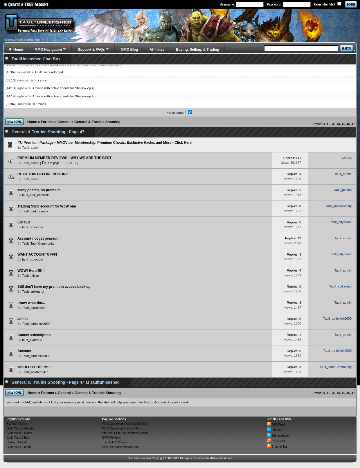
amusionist (27, 80)
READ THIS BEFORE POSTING (42, 174)
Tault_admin (30, 163)
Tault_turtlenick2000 (36, 323)
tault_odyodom (32, 227)
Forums (47, 122)
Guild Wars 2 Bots (18, 437)
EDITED (23, 222)
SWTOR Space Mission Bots (120, 447)
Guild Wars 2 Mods (19, 447)
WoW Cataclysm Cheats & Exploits (124, 423)
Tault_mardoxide (34, 307)
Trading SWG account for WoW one (46, 206)
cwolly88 (25, 72)
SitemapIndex (278, 435)
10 (74, 163)
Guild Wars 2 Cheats (20, 428)
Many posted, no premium (39, 190)
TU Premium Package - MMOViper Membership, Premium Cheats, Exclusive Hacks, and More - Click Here (105, 143)
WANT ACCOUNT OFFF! (37, 254)
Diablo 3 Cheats (17, 442)
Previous (319, 124)
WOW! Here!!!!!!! (31, 271)
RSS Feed (276, 424)
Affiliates (157, 50)
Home (32, 122)
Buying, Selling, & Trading (197, 50)
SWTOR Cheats (17, 423)
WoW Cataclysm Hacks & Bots (122, 428)
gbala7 (24, 88)
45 (343, 124)
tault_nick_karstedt (35, 195)
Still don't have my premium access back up (54, 287)
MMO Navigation (48, 50)
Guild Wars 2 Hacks (19, 433)
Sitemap (274, 430)
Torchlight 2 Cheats (114, 442)
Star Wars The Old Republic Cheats (125, 433)
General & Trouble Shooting (97, 122)
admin (22, 319)
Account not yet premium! (39, 238)
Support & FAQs (91, 50)
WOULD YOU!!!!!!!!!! (34, 367)
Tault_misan (30, 275)
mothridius (26, 104)
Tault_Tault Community (38, 243)
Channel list (277, 446)
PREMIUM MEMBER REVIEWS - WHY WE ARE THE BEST (64, 158)
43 (333, 124)
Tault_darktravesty (35, 211)
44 (338, 124)
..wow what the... (31, 303)
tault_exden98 (32, 340)
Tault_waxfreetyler (35, 372)
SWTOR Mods (111, 437)
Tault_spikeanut (33, 291)
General (64, 122)
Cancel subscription (34, 335)
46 (348, 124)
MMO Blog (129, 50)
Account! (25, 351)
